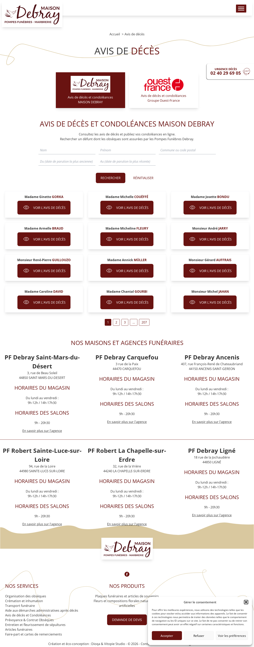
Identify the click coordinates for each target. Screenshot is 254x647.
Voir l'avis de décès (44, 207)
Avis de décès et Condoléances (28, 615)
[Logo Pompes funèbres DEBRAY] (34, 16)
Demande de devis (127, 620)
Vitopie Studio (114, 644)
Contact (146, 644)
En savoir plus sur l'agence (127, 422)
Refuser (198, 636)
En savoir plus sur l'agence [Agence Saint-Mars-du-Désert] (42, 431)
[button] (246, 602)
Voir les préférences (232, 636)
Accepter (167, 636)
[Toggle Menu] (239, 10)
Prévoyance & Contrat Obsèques (29, 620)
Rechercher (111, 178)
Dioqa (95, 644)
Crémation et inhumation (24, 601)
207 (144, 322)
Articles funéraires (18, 629)
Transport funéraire (20, 606)
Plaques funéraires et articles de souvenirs (127, 596)
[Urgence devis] (230, 71)
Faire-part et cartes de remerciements (33, 634)
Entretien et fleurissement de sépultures (35, 625)
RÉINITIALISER (143, 178)
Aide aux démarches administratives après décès (41, 610)
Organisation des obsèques (25, 596)
